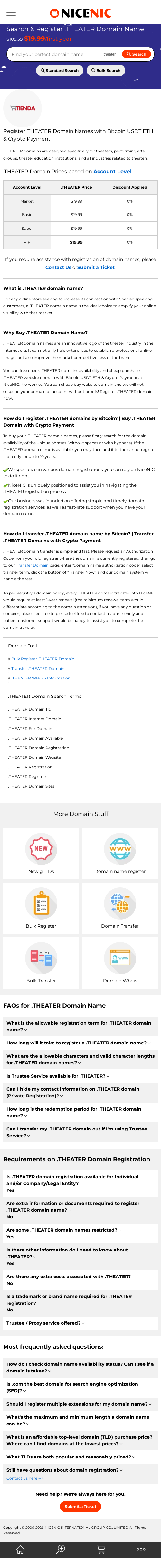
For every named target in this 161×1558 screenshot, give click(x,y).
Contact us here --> (25, 1478)
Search (136, 54)
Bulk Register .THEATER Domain (42, 658)
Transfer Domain (32, 565)
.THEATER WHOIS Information (41, 678)
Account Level (112, 172)
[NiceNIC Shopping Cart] (100, 1549)
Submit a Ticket (96, 267)
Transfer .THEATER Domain (37, 668)
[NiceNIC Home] (20, 1549)
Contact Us (58, 267)
